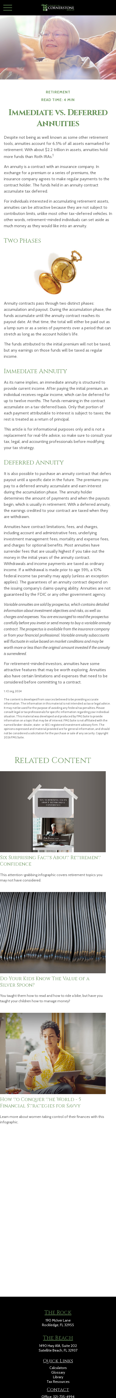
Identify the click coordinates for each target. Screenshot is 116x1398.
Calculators (58, 1367)
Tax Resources (58, 1381)
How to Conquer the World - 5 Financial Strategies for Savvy (40, 1102)
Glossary (58, 1372)
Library (58, 1377)
